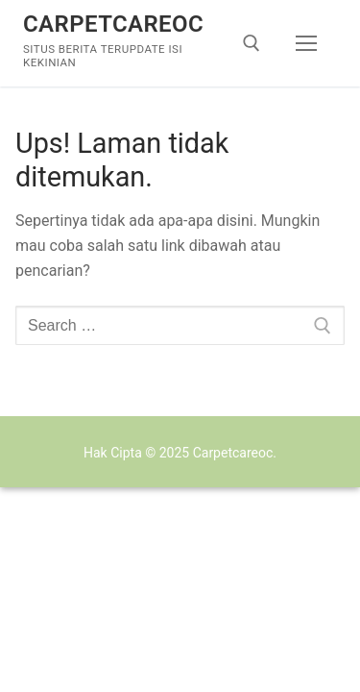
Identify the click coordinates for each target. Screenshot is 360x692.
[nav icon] (306, 43)
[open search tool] (251, 43)
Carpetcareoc (113, 24)
